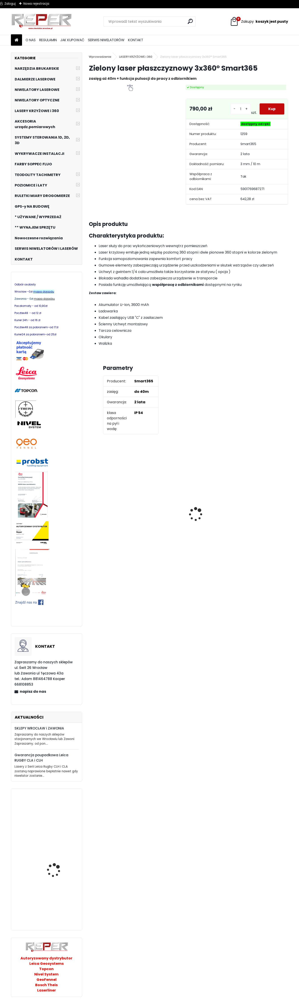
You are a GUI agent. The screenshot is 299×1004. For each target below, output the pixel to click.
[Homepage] (16, 40)
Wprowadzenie (100, 57)
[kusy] (240, 109)
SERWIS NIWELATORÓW (106, 40)
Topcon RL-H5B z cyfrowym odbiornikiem (212, 518)
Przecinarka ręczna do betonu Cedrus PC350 (57, 867)
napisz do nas (33, 691)
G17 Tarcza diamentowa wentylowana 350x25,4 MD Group (262, 529)
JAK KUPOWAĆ (72, 40)
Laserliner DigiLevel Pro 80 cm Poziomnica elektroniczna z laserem (58, 823)
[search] (190, 21)
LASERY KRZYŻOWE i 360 (135, 57)
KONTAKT (135, 40)
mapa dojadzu (44, 299)
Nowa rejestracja (36, 3)
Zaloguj (10, 3)
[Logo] (41, 21)
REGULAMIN (48, 40)
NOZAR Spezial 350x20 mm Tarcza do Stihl (161, 518)
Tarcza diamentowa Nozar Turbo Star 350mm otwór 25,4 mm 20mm (114, 515)
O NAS (31, 40)
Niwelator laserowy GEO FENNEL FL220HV (58, 909)
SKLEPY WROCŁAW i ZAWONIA (39, 728)
